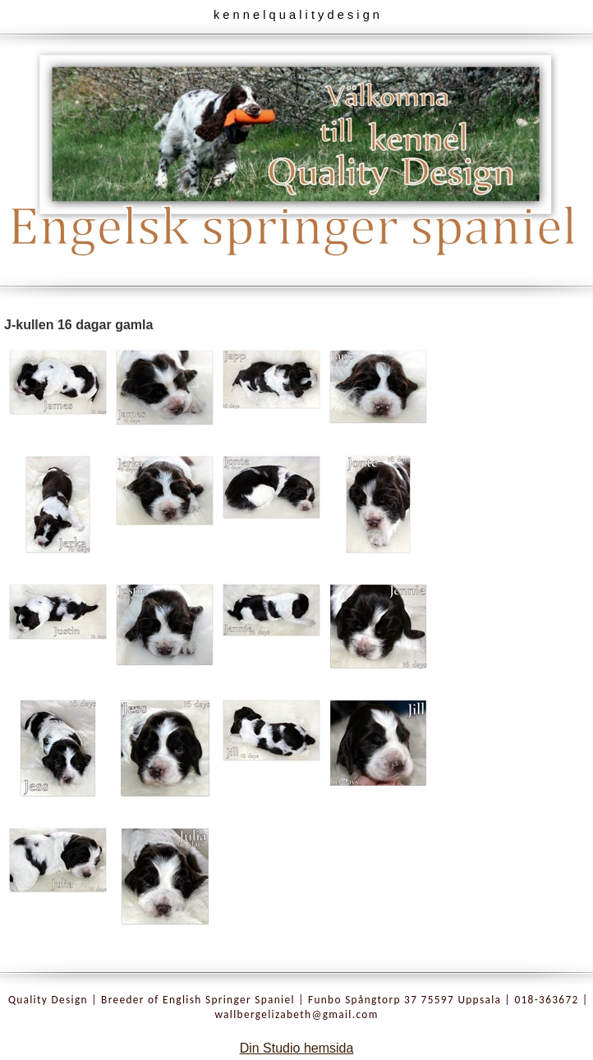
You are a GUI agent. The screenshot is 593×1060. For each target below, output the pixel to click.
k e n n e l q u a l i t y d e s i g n (296, 14)
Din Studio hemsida (297, 1048)
